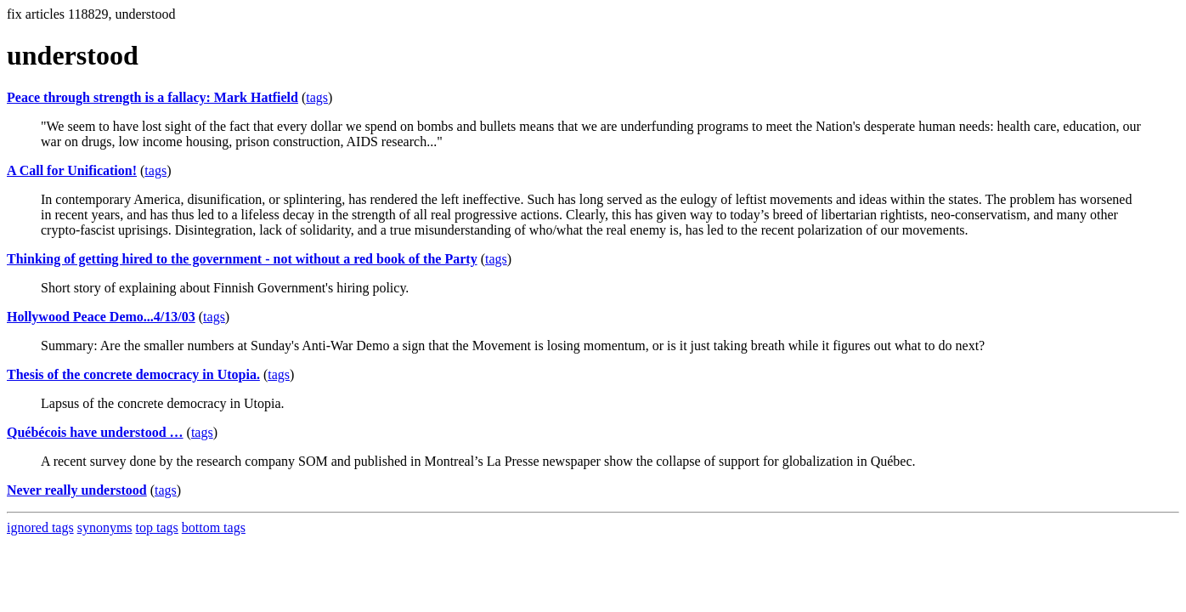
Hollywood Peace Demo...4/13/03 (101, 316)
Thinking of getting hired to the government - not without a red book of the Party (242, 259)
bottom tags (214, 527)
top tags (157, 527)
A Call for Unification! (72, 170)
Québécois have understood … (95, 432)
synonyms (105, 527)
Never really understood (77, 490)
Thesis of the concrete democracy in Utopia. (133, 374)
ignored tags (40, 527)
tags (317, 97)
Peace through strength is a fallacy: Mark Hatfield (152, 97)
